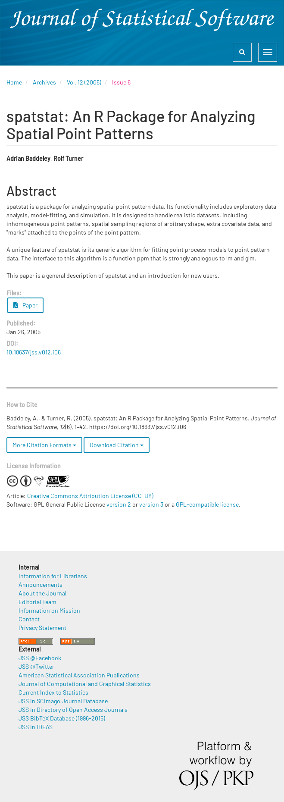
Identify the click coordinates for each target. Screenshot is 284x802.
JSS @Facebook (40, 657)
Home (14, 82)
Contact (29, 619)
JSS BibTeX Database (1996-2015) (62, 718)
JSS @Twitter (36, 666)
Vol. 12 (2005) (84, 82)
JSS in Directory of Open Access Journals (73, 709)
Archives (44, 82)
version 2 (118, 504)
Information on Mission (49, 610)
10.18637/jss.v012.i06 (33, 352)
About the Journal (42, 593)
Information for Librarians (53, 576)
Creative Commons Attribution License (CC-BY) (90, 495)
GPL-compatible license (207, 504)
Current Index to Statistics (53, 692)
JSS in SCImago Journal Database (63, 701)
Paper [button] (25, 305)
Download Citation (117, 444)
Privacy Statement (42, 627)
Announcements (40, 584)
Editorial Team (37, 601)
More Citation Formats (44, 444)
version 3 (151, 504)
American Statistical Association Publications (79, 675)
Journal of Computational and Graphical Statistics (85, 683)
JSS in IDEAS (36, 726)
